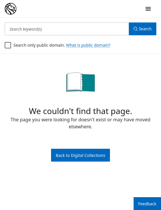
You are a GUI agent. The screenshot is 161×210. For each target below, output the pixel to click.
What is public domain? (88, 45)
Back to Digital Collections (80, 155)
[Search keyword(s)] (67, 28)
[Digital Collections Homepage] (10, 9)
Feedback (147, 203)
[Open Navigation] (148, 8)
